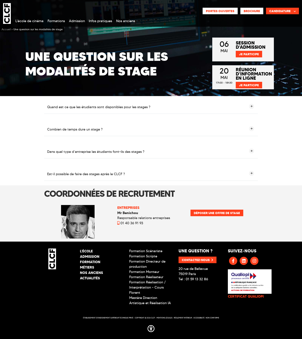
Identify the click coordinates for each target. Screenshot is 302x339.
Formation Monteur (144, 272)
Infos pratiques (100, 21)
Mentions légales (164, 318)
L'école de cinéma (29, 21)
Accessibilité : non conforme (206, 318)
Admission (77, 21)
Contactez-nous (197, 260)
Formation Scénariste (145, 251)
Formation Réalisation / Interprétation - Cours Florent (147, 287)
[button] (151, 328)
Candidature (282, 11)
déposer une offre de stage (217, 213)
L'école (86, 251)
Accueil (6, 29)
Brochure (252, 11)
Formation (90, 262)
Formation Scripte (143, 256)
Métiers (87, 267)
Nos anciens (125, 21)
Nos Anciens (91, 272)
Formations (56, 21)
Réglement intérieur (183, 318)
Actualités (90, 278)
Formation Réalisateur (146, 277)
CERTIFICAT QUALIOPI (246, 296)
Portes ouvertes (220, 11)
